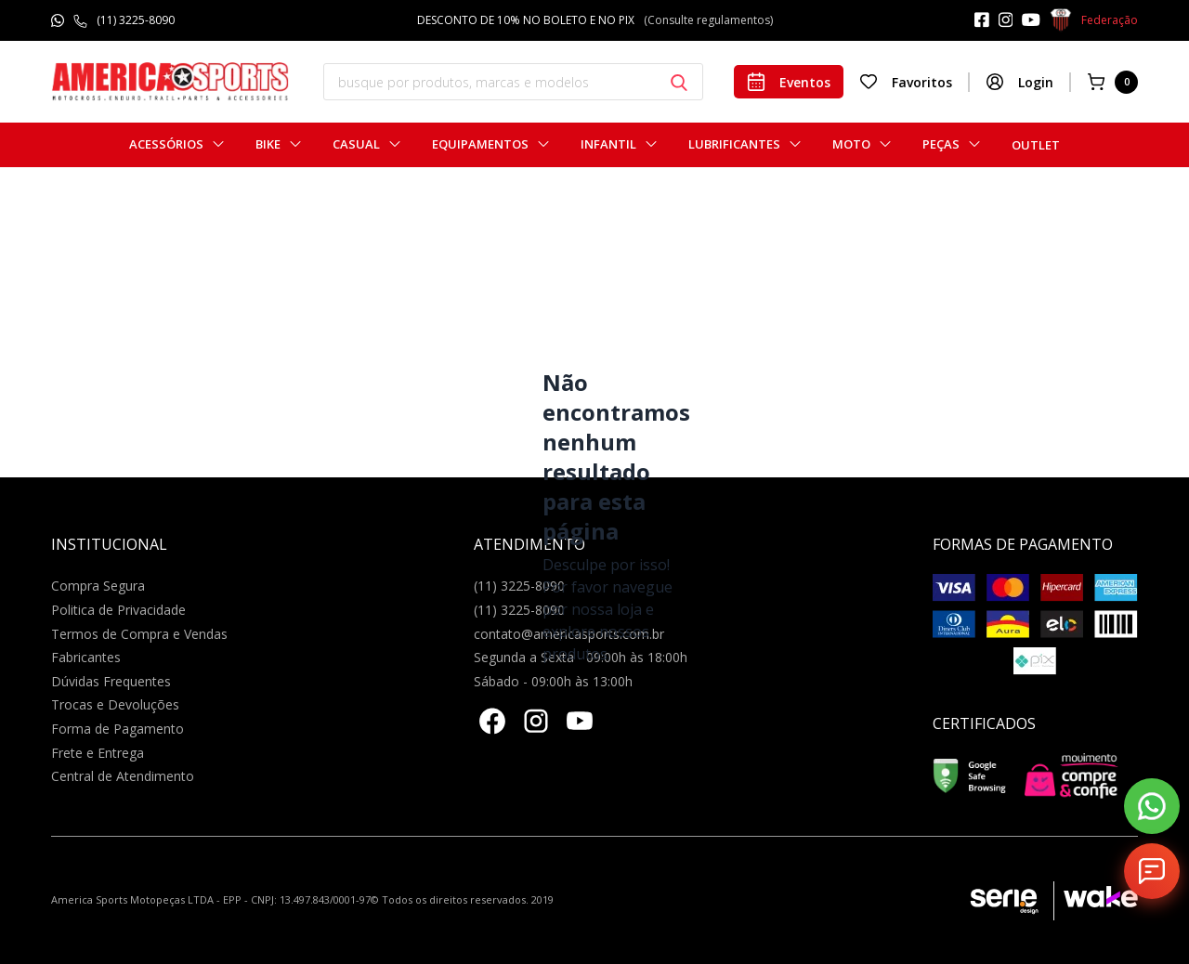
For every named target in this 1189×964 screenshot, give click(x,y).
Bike (268, 144)
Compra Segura (98, 585)
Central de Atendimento (122, 776)
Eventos (788, 82)
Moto (851, 144)
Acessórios (166, 144)
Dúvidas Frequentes (111, 681)
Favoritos (905, 81)
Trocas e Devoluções (115, 704)
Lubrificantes (734, 144)
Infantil (608, 144)
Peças (941, 144)
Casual (356, 144)
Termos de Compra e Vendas (139, 634)
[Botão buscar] (679, 82)
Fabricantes (86, 657)
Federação (1094, 20)
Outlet (1036, 145)
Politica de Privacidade (118, 610)
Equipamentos (480, 144)
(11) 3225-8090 (136, 20)
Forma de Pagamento (117, 728)
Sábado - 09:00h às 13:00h (553, 681)
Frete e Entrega (97, 753)
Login (1019, 81)
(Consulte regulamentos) (708, 20)
